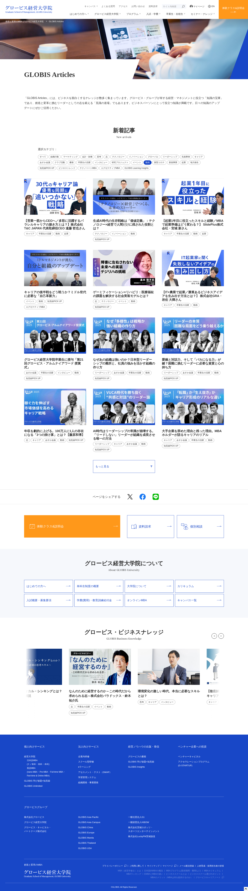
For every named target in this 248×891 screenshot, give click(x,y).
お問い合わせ (138, 6)
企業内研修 (83, 756)
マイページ (197, 6)
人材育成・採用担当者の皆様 (210, 866)
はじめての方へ (78, 14)
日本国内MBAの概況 (153, 870)
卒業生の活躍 (84, 162)
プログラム (132, 14)
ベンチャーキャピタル (189, 756)
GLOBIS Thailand (87, 843)
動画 (148, 162)
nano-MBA (32, 772)
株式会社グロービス (34, 817)
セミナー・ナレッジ (202, 14)
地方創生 (194, 162)
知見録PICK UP (47, 168)
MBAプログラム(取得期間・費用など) (183, 870)
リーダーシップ (170, 157)
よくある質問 (108, 6)
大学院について (149, 586)
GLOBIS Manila (86, 837)
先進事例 (186, 157)
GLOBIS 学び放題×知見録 (37, 780)
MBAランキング (133, 874)
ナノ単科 (32, 764)
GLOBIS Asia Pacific (88, 817)
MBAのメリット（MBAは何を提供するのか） (172, 877)
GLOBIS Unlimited (33, 786)
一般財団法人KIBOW (138, 822)
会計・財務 (87, 157)
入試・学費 (152, 14)
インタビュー (101, 162)
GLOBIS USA (85, 848)
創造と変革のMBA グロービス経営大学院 (25, 21)
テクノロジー (118, 157)
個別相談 (199, 526)
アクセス (123, 6)
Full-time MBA (56, 772)
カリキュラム (199, 586)
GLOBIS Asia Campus (89, 822)
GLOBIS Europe (86, 832)
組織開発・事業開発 (88, 782)
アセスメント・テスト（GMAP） (95, 772)
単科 (40, 764)
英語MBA (31, 768)
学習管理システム (87, 777)
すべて (43, 157)
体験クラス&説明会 (233, 8)
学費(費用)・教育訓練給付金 (99, 600)
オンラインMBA (149, 600)
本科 (46, 764)
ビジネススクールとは (176, 874)
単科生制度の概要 (99, 586)
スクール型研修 (86, 761)
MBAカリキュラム (212, 870)
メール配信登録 (186, 866)
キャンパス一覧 (199, 600)
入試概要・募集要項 (49, 600)
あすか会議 (45, 162)
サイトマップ (153, 866)
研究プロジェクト (120, 162)
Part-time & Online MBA (38, 776)
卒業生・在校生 (174, 14)
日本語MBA (32, 760)
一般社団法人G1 (136, 817)
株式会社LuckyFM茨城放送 (141, 836)
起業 (184, 162)
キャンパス (90, 6)
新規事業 (173, 162)
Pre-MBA (44, 772)
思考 (99, 157)
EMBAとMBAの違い (153, 874)
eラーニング (84, 767)
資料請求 (153, 6)
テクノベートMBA (88, 168)
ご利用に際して (137, 866)
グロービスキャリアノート (210, 877)
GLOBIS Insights (136, 767)
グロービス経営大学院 (106, 14)
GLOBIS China (85, 827)
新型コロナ (159, 162)
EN (211, 6)
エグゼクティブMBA (110, 168)
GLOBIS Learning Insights (136, 168)
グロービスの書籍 (137, 756)
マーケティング (70, 157)
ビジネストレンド (67, 168)
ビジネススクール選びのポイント (205, 874)
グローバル (153, 157)
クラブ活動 (60, 162)
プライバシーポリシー (114, 866)
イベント (137, 162)
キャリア (198, 157)
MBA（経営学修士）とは (129, 870)
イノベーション (136, 157)
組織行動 (54, 157)
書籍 (71, 162)
